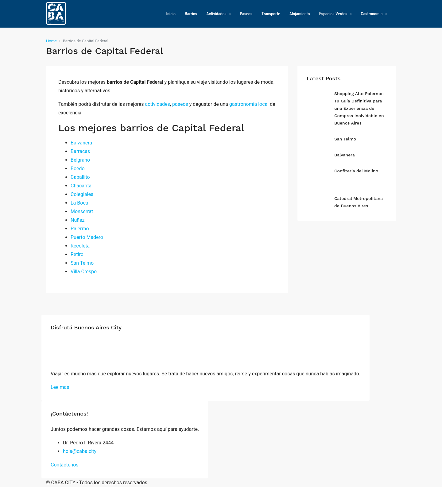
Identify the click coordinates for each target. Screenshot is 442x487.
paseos (180, 104)
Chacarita (81, 186)
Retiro (77, 254)
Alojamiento (299, 13)
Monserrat (82, 211)
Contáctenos (65, 465)
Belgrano (80, 160)
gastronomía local (249, 104)
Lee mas (60, 387)
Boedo (78, 168)
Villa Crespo (84, 271)
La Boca (79, 203)
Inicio (171, 13)
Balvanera (81, 143)
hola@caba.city (79, 451)
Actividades (216, 13)
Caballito (80, 177)
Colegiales (82, 194)
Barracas (80, 151)
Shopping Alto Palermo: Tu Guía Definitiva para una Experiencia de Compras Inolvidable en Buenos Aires (359, 108)
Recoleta (80, 246)
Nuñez (78, 220)
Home (51, 41)
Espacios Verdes (333, 13)
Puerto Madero (87, 237)
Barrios (191, 13)
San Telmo (82, 263)
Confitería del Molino (356, 170)
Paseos (246, 13)
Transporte (271, 13)
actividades (157, 104)
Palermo (80, 229)
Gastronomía (371, 13)
